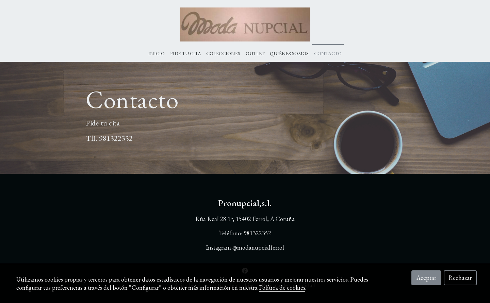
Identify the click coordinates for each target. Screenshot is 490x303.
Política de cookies (282, 287)
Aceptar (426, 278)
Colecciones (223, 53)
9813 (106, 138)
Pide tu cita (185, 53)
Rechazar (460, 278)
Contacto (328, 53)
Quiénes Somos (289, 53)
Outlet (255, 53)
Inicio (156, 53)
